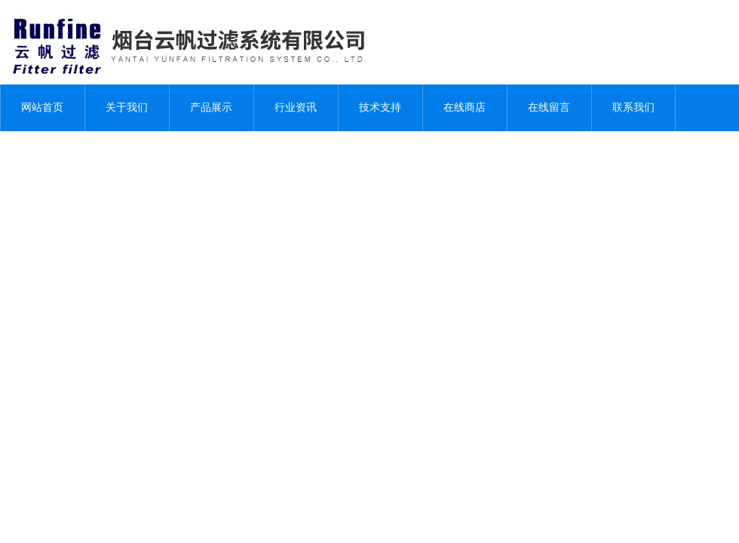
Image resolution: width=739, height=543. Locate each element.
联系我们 (633, 107)
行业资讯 (295, 107)
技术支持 (380, 107)
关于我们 (127, 107)
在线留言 (549, 107)
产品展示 (211, 107)
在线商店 (464, 107)
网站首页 (42, 107)
